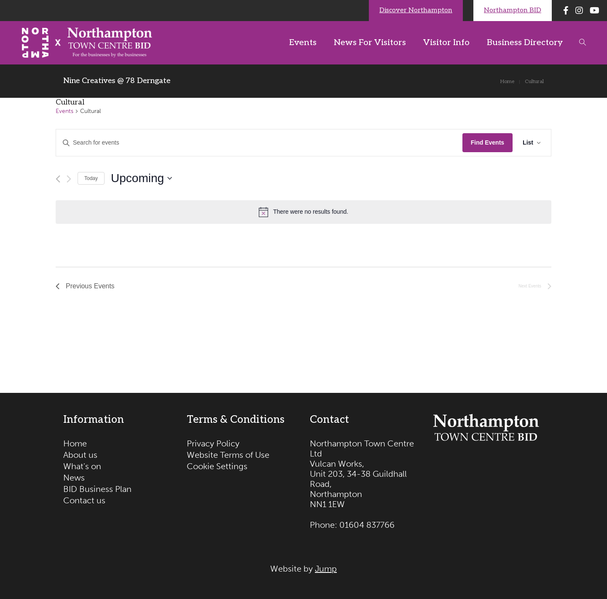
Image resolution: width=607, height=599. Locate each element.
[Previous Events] (58, 179)
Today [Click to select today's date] (91, 178)
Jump (326, 569)
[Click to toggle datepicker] (141, 178)
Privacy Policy (213, 443)
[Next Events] (69, 179)
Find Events (487, 142)
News (74, 478)
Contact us (84, 500)
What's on (82, 466)
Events (64, 111)
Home (75, 443)
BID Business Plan (97, 489)
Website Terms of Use (228, 455)
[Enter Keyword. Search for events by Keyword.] (259, 142)
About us (80, 455)
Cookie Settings (217, 466)
